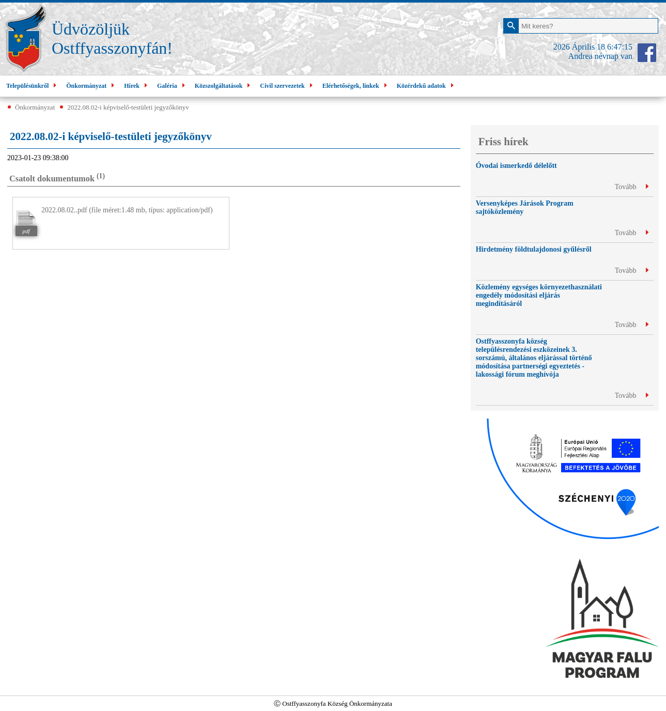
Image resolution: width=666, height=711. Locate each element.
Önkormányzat (91, 86)
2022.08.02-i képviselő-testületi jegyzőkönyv (128, 107)
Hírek (137, 86)
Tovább (631, 187)
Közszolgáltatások (224, 86)
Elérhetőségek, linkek (356, 86)
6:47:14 (619, 46)
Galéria (172, 86)
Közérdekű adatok (426, 86)
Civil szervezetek (287, 86)
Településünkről (32, 86)
